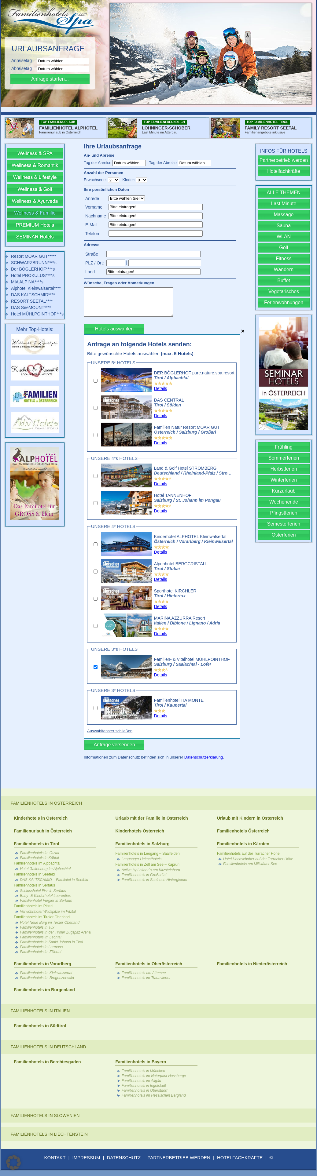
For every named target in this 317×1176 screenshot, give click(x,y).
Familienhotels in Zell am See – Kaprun (147, 864)
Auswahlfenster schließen (109, 731)
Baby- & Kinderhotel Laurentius (45, 896)
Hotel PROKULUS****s (32, 275)
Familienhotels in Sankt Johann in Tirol (51, 942)
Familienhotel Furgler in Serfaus (46, 900)
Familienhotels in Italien (40, 1010)
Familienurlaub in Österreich (43, 830)
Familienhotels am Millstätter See (250, 864)
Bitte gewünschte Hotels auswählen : (141, 353)
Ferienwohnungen (283, 302)
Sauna (284, 225)
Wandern (283, 269)
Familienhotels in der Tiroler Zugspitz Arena (55, 932)
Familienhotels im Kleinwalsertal (46, 973)
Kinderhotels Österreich (139, 830)
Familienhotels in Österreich (46, 803)
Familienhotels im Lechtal (40, 937)
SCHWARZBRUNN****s (34, 262)
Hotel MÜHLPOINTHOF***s (37, 313)
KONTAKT (55, 1157)
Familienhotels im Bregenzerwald (47, 978)
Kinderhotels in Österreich (41, 818)
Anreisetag (23, 60)
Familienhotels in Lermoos (41, 947)
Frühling (284, 447)
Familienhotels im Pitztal (33, 906)
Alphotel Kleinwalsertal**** (36, 288)
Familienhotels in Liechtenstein (49, 1134)
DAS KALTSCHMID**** (33, 294)
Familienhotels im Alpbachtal (37, 863)
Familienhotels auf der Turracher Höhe (248, 853)
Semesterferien (283, 523)
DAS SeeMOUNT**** (31, 307)
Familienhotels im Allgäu (141, 1081)
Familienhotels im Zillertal (40, 952)
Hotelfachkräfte (283, 171)
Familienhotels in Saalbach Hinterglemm (154, 880)
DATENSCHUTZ (124, 1157)
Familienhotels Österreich (243, 830)
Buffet (283, 280)
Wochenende (283, 501)
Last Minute (284, 203)
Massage (284, 214)
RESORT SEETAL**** (32, 301)
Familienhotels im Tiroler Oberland (42, 917)
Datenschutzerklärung (203, 757)
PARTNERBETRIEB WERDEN (178, 1157)
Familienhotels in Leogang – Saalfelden (147, 853)
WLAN (284, 236)
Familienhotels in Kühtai (39, 858)
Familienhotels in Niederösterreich (252, 963)
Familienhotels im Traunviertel (145, 978)
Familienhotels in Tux (37, 927)
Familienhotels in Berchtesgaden (47, 1061)
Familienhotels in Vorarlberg (42, 963)
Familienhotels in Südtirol (40, 1025)
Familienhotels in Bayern (140, 1061)
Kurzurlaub (283, 490)
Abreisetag (23, 68)
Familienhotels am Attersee (143, 973)
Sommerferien (283, 458)
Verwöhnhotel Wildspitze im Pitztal (48, 911)
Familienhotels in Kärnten (243, 843)
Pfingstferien (283, 512)
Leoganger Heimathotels (141, 859)
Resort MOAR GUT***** (33, 256)
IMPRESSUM (86, 1157)
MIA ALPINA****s (27, 281)
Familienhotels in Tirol (36, 843)
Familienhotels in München (143, 1071)
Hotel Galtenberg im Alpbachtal (45, 869)
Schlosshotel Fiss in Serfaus (43, 891)
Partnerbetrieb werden (284, 160)
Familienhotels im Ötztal (39, 853)
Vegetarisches (283, 291)
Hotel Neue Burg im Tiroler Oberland (49, 922)
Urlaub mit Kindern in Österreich (250, 818)
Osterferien (283, 534)
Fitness (284, 258)
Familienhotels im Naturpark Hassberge (153, 1076)
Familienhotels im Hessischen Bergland (153, 1095)
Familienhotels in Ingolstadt (143, 1085)
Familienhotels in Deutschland (48, 1046)
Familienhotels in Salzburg (142, 843)
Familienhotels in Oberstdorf (144, 1090)
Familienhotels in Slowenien (45, 1115)
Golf (283, 247)
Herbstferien (283, 468)
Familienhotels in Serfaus (34, 885)
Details (160, 388)
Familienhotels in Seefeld (34, 874)
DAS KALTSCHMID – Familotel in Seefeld (54, 880)
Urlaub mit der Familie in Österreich (151, 818)
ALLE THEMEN (284, 192)
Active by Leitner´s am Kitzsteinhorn (150, 870)
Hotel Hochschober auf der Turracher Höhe (258, 859)
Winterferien (284, 479)
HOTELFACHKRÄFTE (240, 1157)
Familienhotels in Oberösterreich (148, 963)
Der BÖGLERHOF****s (33, 269)
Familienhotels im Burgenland (44, 989)
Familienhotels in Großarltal (143, 875)
